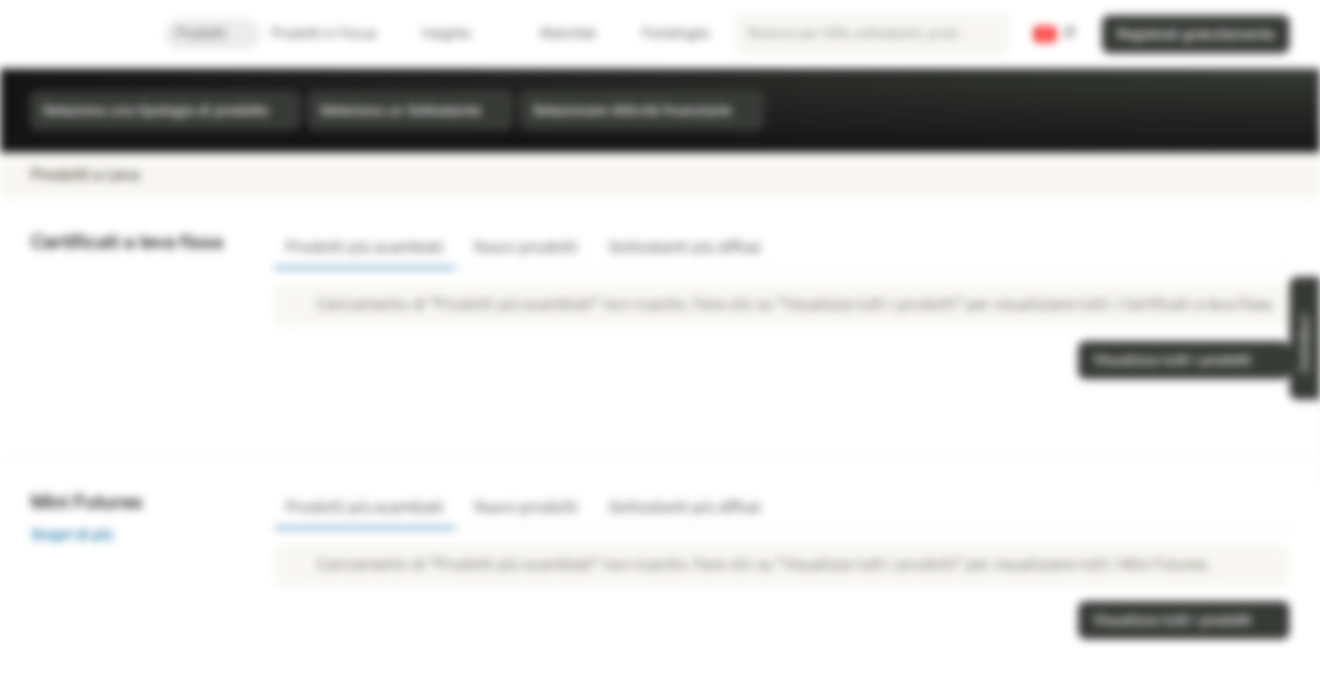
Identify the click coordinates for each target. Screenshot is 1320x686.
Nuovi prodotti (526, 247)
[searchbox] (872, 34)
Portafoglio (664, 34)
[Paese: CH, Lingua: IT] (1055, 34)
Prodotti (212, 34)
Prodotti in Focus (335, 34)
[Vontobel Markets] (82, 34)
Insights (457, 34)
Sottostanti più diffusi (685, 247)
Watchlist (556, 34)
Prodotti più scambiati (365, 247)
